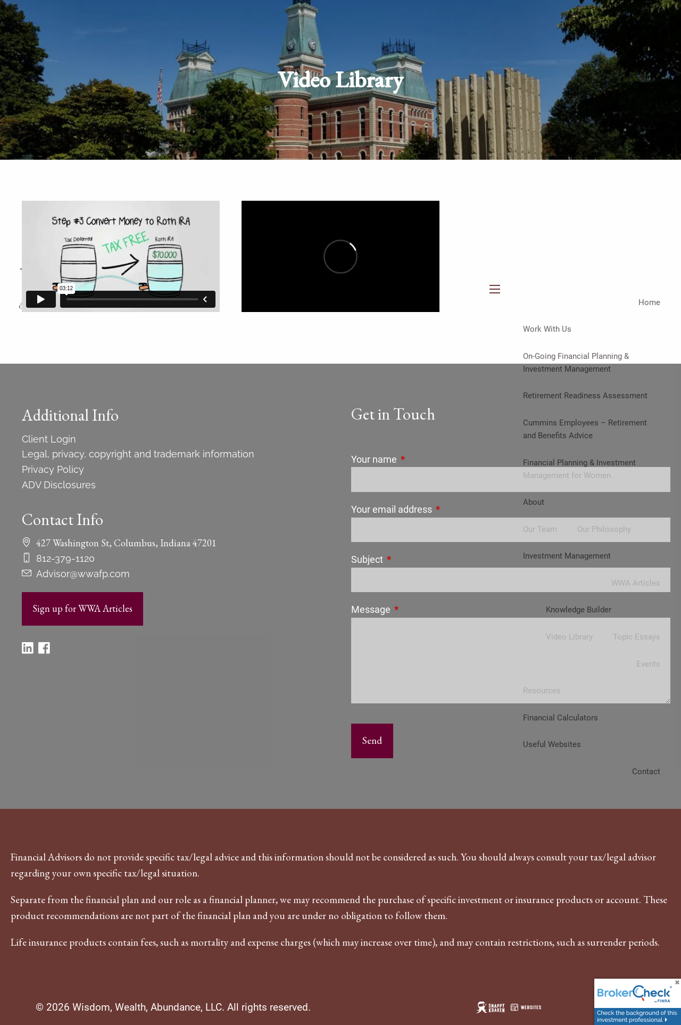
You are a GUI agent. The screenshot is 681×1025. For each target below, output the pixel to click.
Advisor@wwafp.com (83, 573)
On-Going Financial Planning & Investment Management (576, 362)
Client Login (49, 439)
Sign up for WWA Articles (82, 608)
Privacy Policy (53, 469)
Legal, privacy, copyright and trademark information (138, 454)
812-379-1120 (65, 558)
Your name (418, 459)
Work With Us (547, 329)
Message (415, 609)
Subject (411, 559)
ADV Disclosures (59, 484)
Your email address (436, 509)
